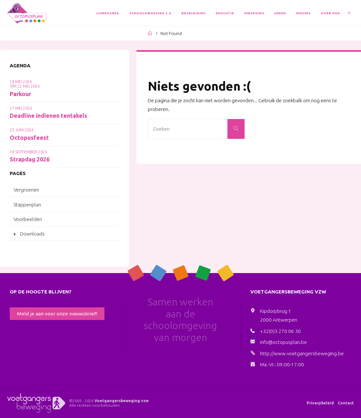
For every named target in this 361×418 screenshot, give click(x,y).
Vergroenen (26, 189)
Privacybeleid (320, 403)
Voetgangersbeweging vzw (121, 401)
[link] (349, 13)
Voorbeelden (28, 219)
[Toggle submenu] (15, 234)
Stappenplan (27, 204)
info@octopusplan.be (283, 342)
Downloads (32, 233)
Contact (346, 403)
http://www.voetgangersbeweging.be (302, 353)
